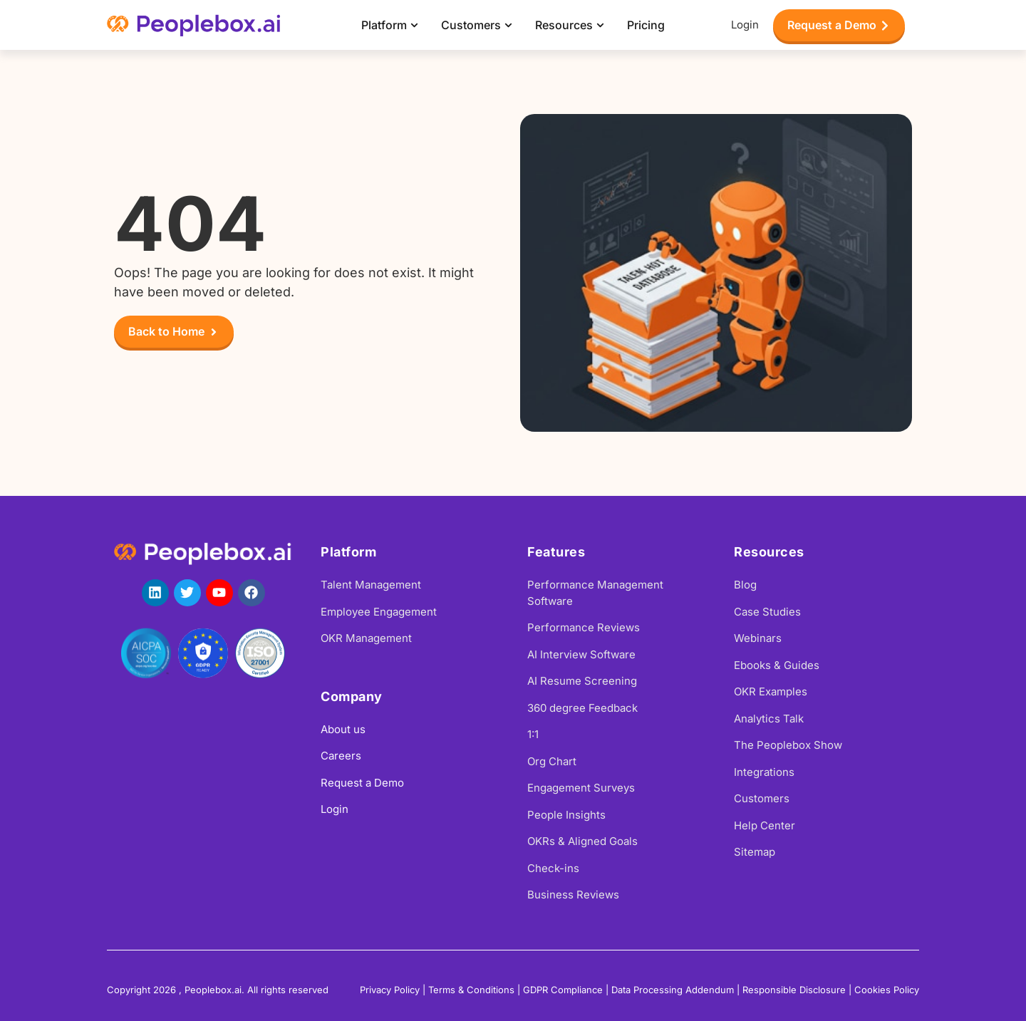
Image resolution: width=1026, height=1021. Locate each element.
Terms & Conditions (471, 989)
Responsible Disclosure (794, 989)
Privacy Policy (390, 989)
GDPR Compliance (563, 989)
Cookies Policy (886, 989)
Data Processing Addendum (672, 989)
